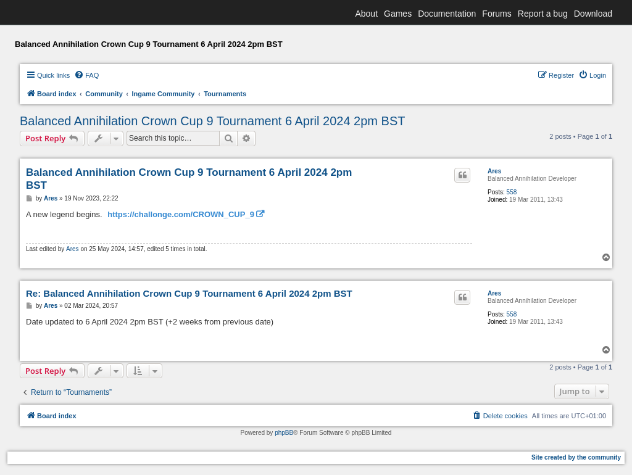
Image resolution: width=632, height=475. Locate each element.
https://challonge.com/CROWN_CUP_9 (180, 214)
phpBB (284, 432)
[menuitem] (86, 75)
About (366, 14)
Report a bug (543, 14)
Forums (496, 14)
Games (398, 14)
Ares (494, 171)
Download (593, 14)
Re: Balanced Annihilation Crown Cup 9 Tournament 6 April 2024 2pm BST (189, 293)
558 (512, 192)
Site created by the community (576, 457)
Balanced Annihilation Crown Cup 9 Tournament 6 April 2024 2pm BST (212, 121)
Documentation (447, 14)
